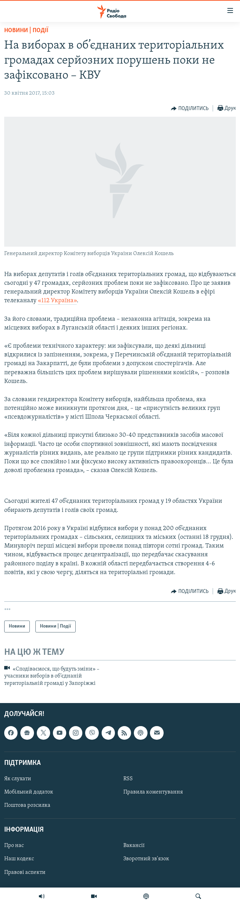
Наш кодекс (19, 859)
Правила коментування (153, 792)
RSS (128, 779)
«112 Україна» (57, 300)
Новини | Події (26, 30)
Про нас (14, 845)
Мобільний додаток (28, 792)
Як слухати (17, 779)
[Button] (189, 109)
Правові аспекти (25, 872)
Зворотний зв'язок (146, 859)
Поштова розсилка (27, 805)
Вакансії (134, 845)
